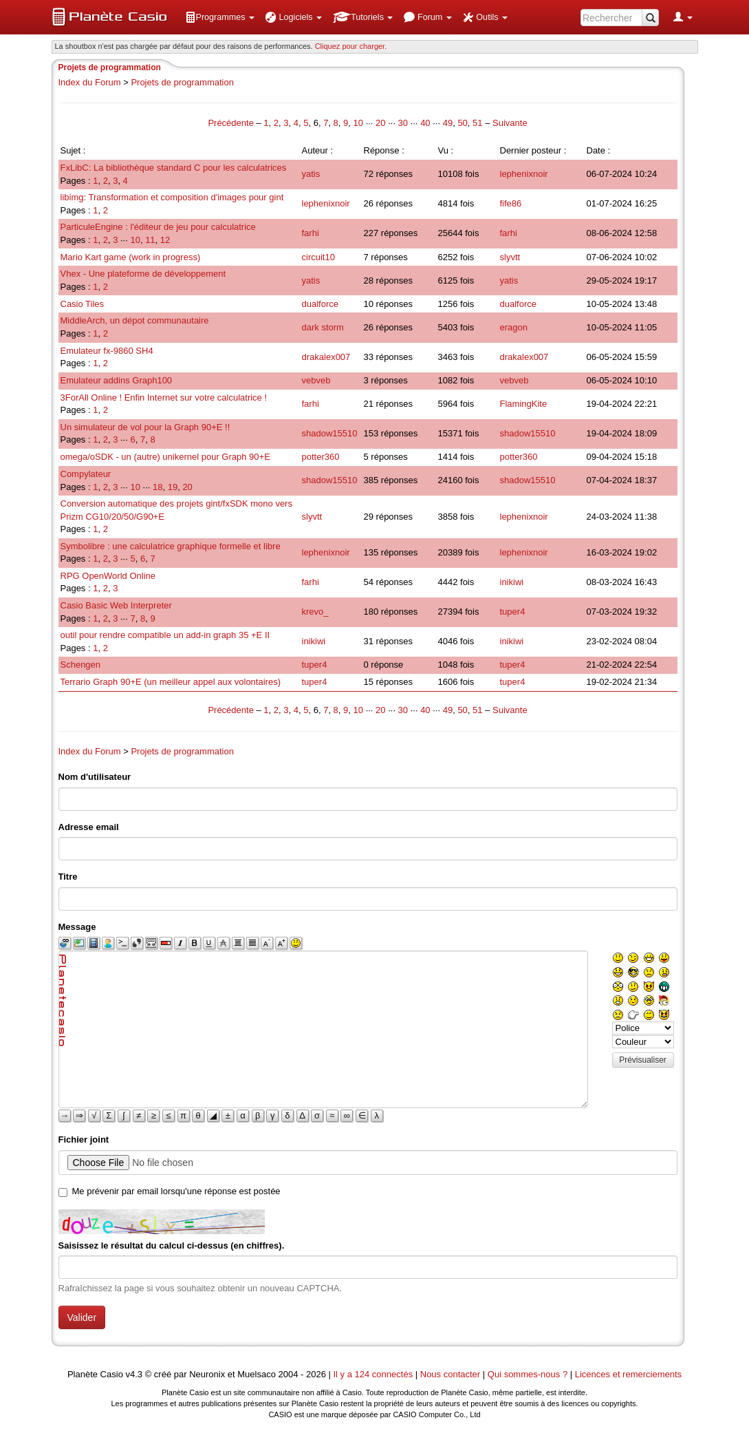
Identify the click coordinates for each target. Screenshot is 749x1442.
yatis (311, 174)
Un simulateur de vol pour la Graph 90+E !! (145, 427)
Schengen (81, 664)
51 (477, 123)
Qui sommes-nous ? (527, 1374)
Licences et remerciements (628, 1374)
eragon (514, 327)
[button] (220, 17)
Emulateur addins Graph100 (117, 380)
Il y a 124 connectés (374, 1374)
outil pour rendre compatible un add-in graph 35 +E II (165, 635)
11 (150, 240)
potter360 (321, 457)
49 (448, 123)
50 (462, 123)
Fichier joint (83, 1139)
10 (358, 123)
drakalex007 (326, 357)
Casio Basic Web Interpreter (116, 605)
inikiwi (512, 582)
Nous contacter (450, 1374)
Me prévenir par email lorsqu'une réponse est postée (176, 1191)
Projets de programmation (182, 82)
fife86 (511, 203)
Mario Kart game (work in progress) (131, 257)
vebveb (316, 380)
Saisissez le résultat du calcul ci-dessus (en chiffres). (171, 1245)
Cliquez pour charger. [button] (351, 46)
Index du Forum (89, 82)
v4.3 (133, 1374)
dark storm (323, 327)
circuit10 (318, 257)
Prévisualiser (642, 1060)
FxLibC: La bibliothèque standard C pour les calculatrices (174, 167)
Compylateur (86, 474)
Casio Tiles (83, 304)
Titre (68, 876)
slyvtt (510, 257)
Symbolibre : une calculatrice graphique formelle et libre (171, 546)
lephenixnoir (524, 174)
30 (403, 123)
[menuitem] (220, 17)
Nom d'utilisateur (94, 777)
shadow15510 (330, 433)
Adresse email (88, 827)
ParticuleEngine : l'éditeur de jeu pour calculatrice (158, 227)
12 (165, 240)
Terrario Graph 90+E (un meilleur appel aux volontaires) (171, 682)
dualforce (320, 304)
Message (77, 927)
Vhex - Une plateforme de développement (143, 273)
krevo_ (315, 611)
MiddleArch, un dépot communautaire (135, 320)
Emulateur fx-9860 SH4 (107, 351)
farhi (310, 233)
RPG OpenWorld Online (108, 576)
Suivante (510, 123)
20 (380, 123)
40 (425, 123)
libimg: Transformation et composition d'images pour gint (172, 197)
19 (172, 487)
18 (157, 487)
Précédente (232, 123)
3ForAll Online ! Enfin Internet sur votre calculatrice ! (164, 397)
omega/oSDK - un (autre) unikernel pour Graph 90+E (165, 457)
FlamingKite (523, 404)
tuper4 (512, 611)
